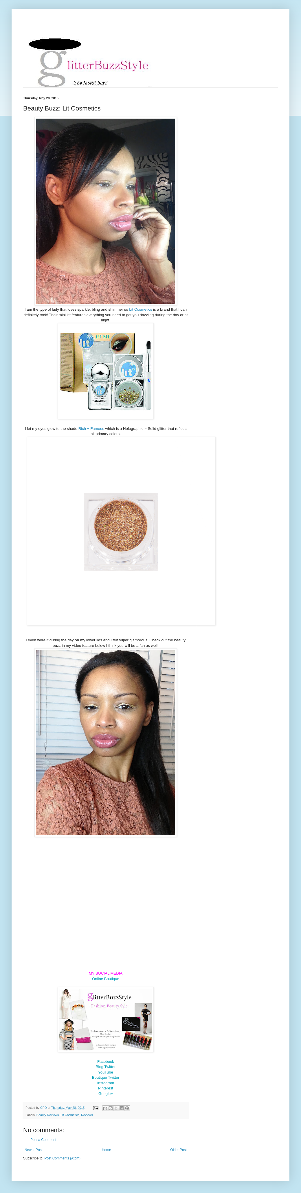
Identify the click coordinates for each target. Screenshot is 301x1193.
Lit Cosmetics (140, 309)
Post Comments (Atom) (62, 1158)
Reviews (87, 1115)
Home (106, 1150)
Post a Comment (43, 1140)
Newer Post (34, 1150)
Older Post (178, 1150)
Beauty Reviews (47, 1115)
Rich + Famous (91, 428)
